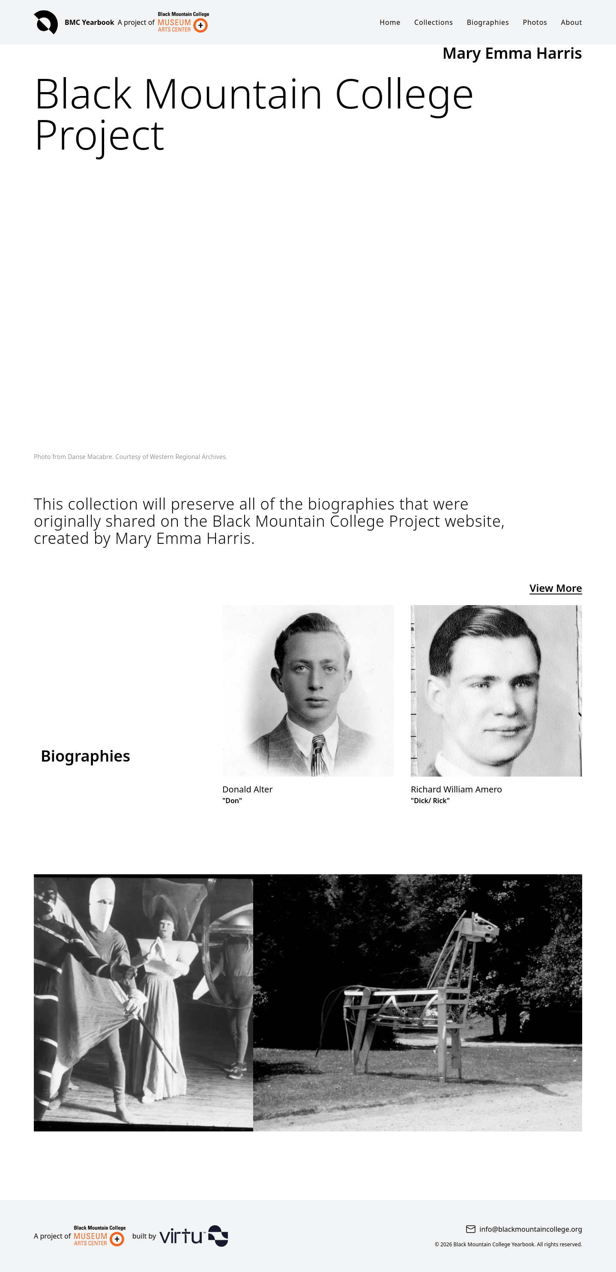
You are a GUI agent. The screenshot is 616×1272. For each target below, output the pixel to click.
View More (555, 588)
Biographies (488, 22)
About (571, 22)
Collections (433, 22)
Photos (535, 22)
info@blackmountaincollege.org (530, 1229)
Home (390, 22)
